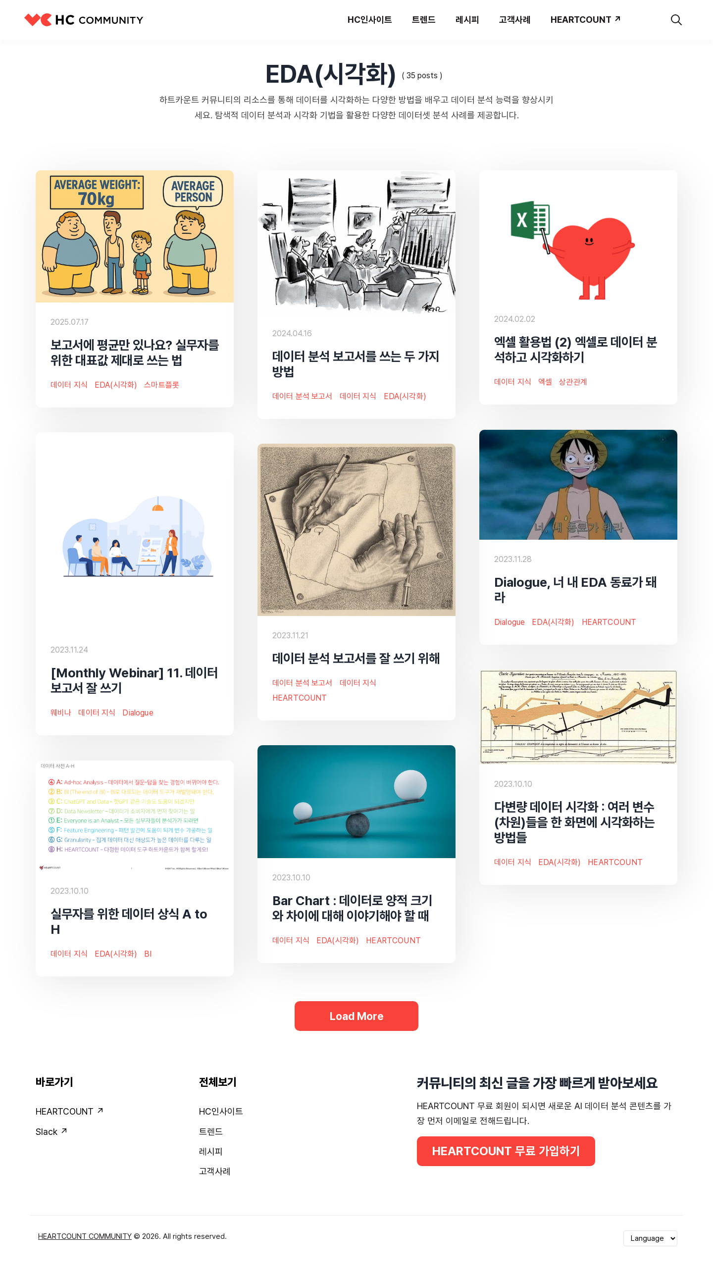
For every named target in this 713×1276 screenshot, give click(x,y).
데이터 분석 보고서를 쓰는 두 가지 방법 (356, 364)
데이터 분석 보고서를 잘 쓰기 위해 (356, 658)
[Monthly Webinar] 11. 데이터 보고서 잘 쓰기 (134, 680)
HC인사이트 (221, 1111)
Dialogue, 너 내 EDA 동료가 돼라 (575, 589)
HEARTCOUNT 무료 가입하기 (506, 1151)
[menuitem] (111, 1114)
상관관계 (573, 382)
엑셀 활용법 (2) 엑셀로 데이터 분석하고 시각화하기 (575, 349)
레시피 (211, 1151)
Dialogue (509, 622)
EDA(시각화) (116, 385)
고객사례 (215, 1171)
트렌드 (211, 1131)
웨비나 (61, 713)
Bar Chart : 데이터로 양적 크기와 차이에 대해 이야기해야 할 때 (352, 908)
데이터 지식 (69, 385)
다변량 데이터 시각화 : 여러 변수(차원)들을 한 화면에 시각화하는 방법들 (574, 822)
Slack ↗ (52, 1131)
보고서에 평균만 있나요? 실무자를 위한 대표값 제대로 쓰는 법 (135, 352)
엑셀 (545, 382)
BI (148, 954)
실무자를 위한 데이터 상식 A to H (129, 921)
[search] (676, 20)
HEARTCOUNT (609, 622)
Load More (356, 1016)
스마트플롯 (161, 385)
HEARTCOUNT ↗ (70, 1111)
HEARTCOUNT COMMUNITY (85, 1236)
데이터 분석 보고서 (302, 396)
